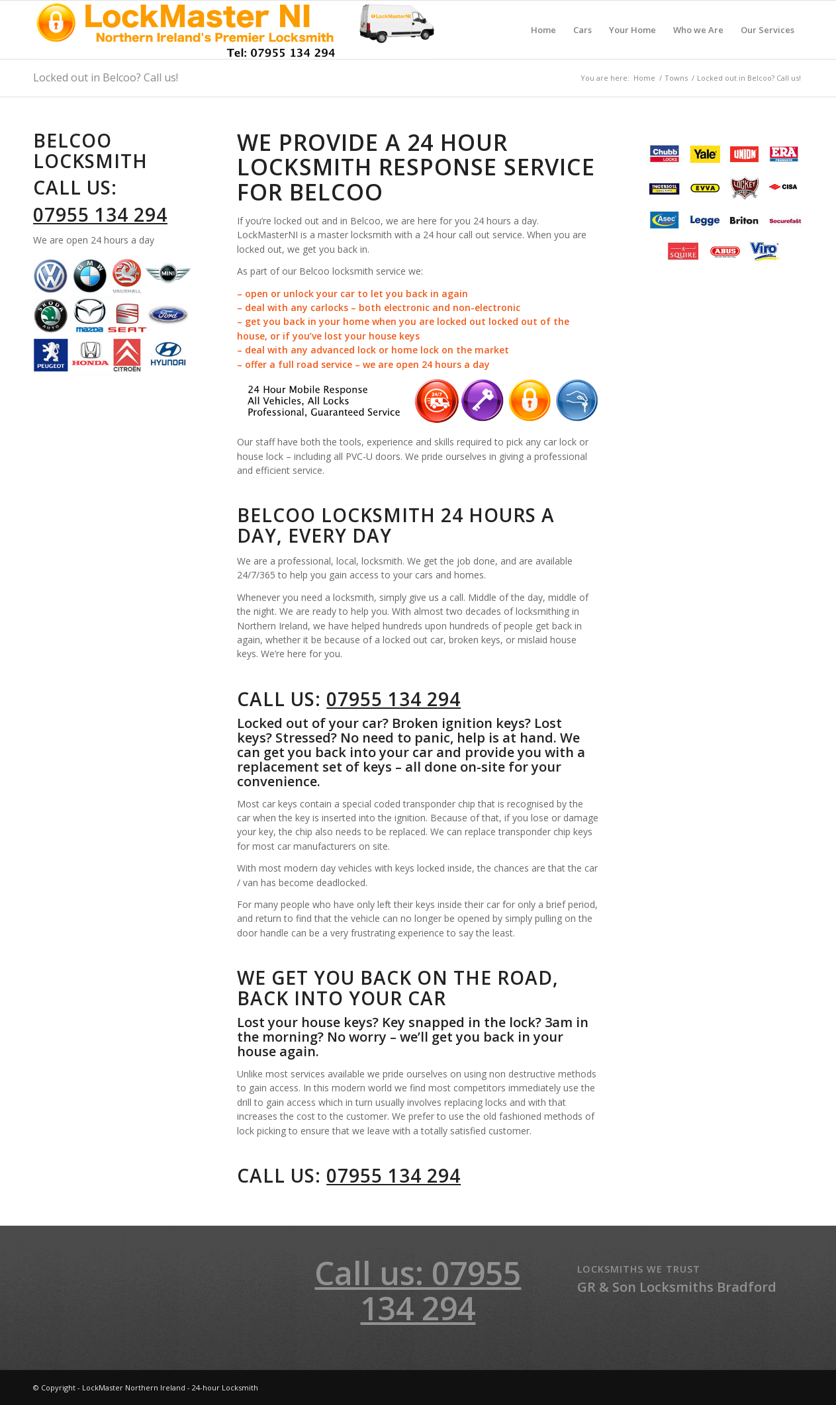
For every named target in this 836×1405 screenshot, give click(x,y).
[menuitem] (543, 30)
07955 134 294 (100, 214)
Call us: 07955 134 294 (417, 1290)
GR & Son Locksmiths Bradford (676, 1287)
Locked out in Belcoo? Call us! (105, 77)
